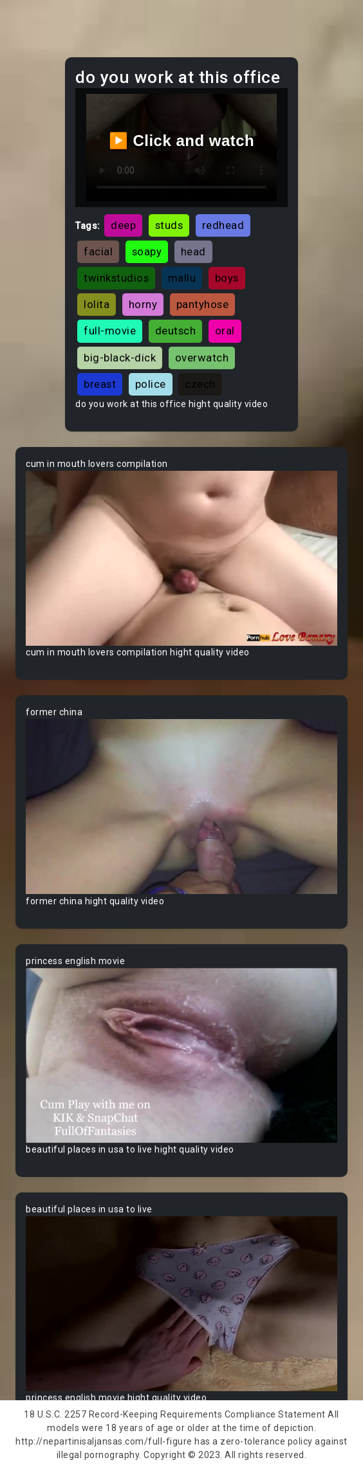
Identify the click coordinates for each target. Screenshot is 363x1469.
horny (143, 304)
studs (169, 225)
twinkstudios (116, 277)
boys (227, 277)
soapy (147, 251)
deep (123, 225)
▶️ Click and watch (182, 140)
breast (100, 384)
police (150, 384)
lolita (96, 304)
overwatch (202, 357)
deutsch (175, 330)
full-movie (110, 330)
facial (98, 251)
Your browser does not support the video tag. (181, 558)
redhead (223, 225)
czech (200, 384)
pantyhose (202, 304)
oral (225, 330)
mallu (182, 277)
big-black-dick (120, 357)
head (193, 251)
